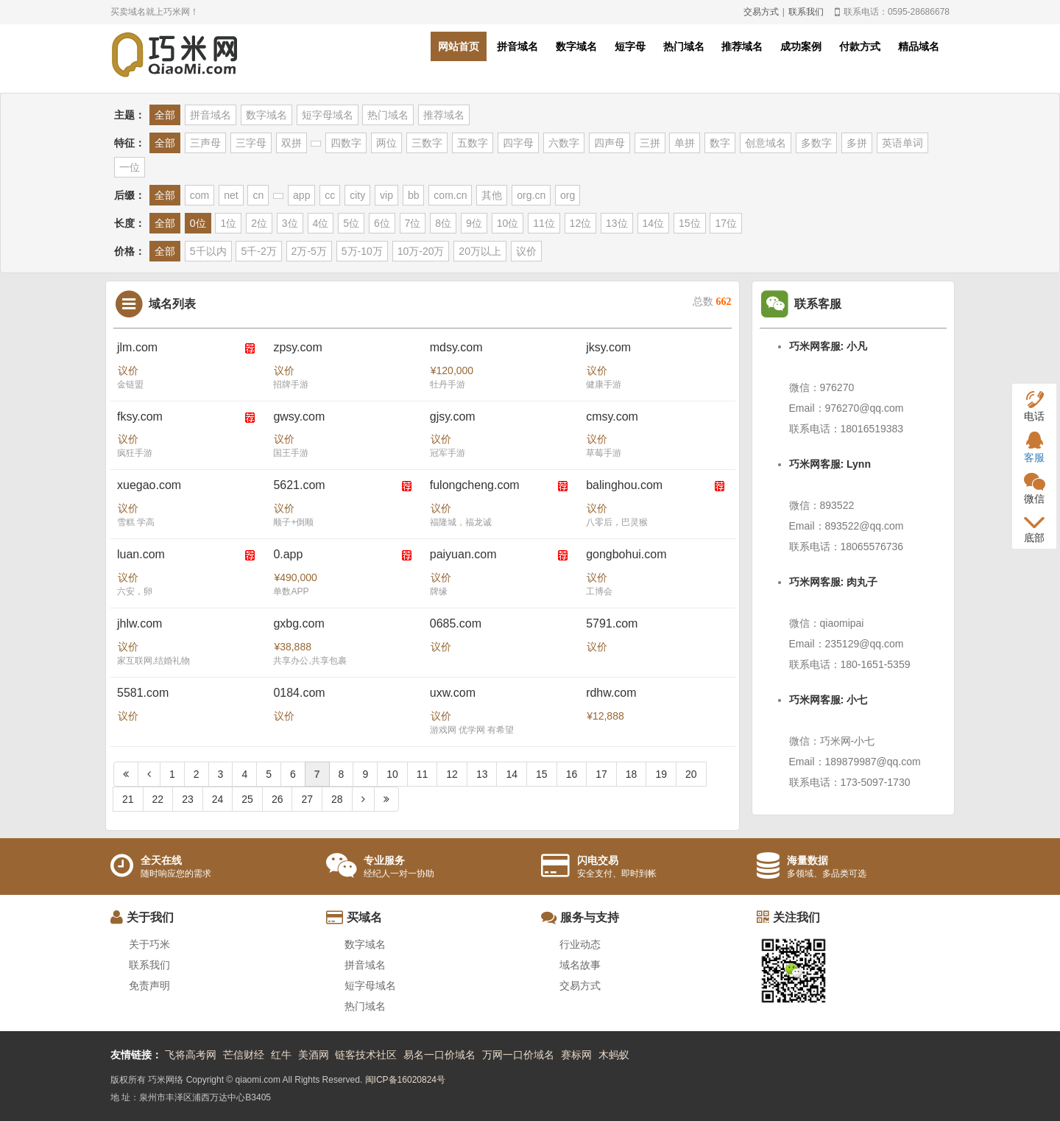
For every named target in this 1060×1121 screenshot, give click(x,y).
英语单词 (902, 143)
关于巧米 (149, 944)
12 (452, 774)
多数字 (816, 143)
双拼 (291, 143)
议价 (526, 251)
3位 (290, 223)
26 (277, 799)
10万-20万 (421, 251)
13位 (617, 223)
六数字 (563, 143)
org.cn (531, 195)
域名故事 (580, 965)
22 (158, 799)
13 (482, 774)
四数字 (346, 143)
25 (247, 799)
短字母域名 (327, 115)
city (357, 195)
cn (258, 195)
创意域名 (765, 143)
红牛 (281, 1055)
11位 (544, 223)
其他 (491, 195)
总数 (712, 301)
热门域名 (683, 46)
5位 (351, 223)
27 (307, 799)
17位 (726, 223)
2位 (259, 223)
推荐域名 (742, 46)
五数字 (472, 143)
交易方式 (761, 12)
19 (661, 774)
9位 (474, 223)
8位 (443, 223)
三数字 (426, 143)
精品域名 (918, 46)
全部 (165, 115)
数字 (720, 143)
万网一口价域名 (518, 1055)
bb (414, 195)
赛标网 (576, 1055)
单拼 (684, 143)
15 (542, 774)
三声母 (205, 143)
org (567, 195)
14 (511, 774)
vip (386, 195)
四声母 (609, 143)
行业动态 (580, 944)
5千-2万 (258, 251)
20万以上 (480, 251)
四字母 (518, 143)
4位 (321, 223)
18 (631, 774)
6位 (382, 223)
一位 (129, 167)
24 (218, 799)
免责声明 (149, 985)
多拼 (857, 143)
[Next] (363, 799)
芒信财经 (243, 1055)
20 (691, 774)
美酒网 (313, 1055)
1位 (228, 223)
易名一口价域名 (439, 1055)
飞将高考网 (190, 1055)
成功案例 (801, 46)
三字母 (251, 143)
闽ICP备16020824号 (405, 1080)
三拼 (650, 143)
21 (128, 799)
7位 (413, 223)
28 (337, 799)
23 (188, 799)
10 (392, 774)
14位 (654, 223)
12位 (581, 223)
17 (601, 774)
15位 (690, 223)
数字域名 (576, 46)
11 (422, 774)
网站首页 (458, 46)
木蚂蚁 (613, 1055)
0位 (198, 223)
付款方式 (859, 46)
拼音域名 (517, 46)
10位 (508, 223)
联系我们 (806, 12)
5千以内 (208, 251)
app (301, 195)
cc (330, 195)
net (231, 195)
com (199, 195)
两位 (386, 143)
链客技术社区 (366, 1055)
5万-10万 (362, 251)
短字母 (630, 46)
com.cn (450, 195)
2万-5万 (309, 251)
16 (572, 774)
